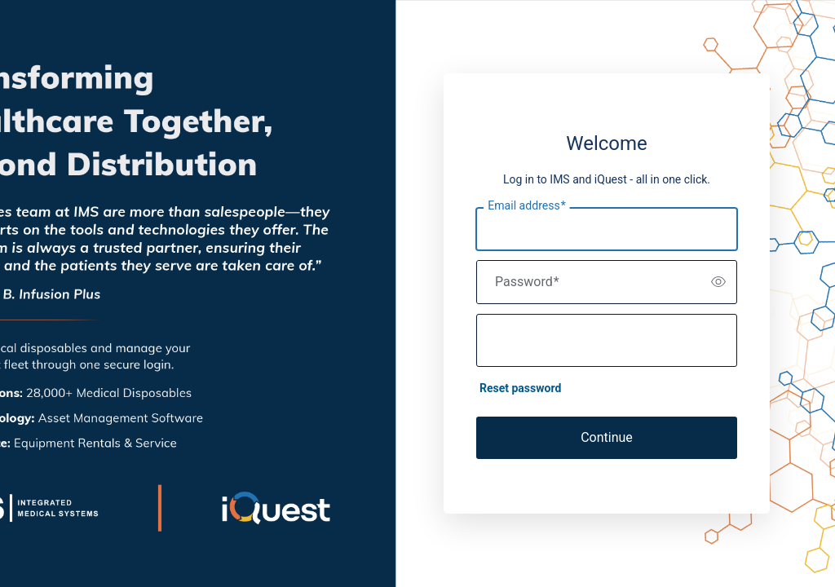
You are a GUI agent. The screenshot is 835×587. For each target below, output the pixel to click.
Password (527, 282)
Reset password (520, 388)
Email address (526, 205)
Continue (607, 437)
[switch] (718, 282)
